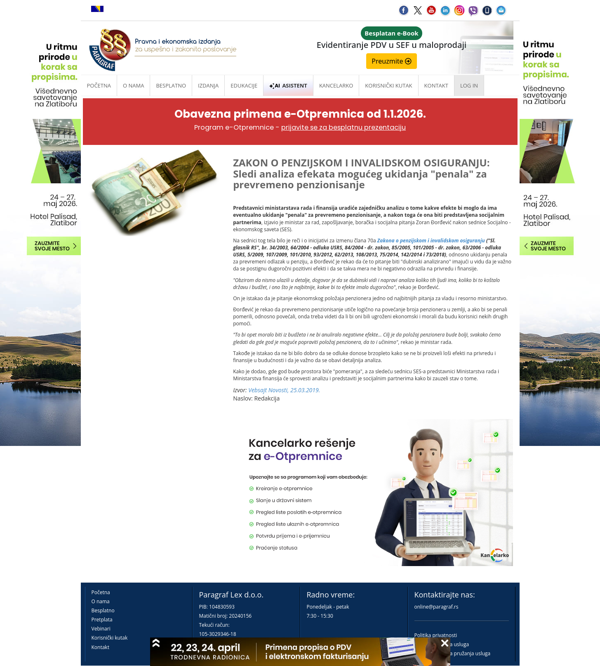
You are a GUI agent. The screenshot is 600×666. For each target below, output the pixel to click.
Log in (469, 85)
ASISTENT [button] (288, 85)
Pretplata (102, 619)
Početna (99, 85)
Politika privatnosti (435, 635)
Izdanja (208, 85)
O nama (133, 85)
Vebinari (101, 628)
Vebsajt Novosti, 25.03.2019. (284, 390)
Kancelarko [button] (336, 85)
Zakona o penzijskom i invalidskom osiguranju (431, 240)
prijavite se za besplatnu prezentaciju (343, 127)
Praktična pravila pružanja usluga (452, 653)
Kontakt (100, 647)
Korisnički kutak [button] (388, 85)
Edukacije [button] (244, 85)
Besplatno (171, 85)
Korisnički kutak (110, 637)
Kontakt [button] (436, 85)
